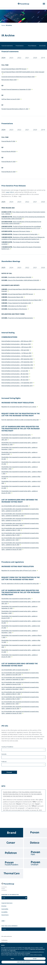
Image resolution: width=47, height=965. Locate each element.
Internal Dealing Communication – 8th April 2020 (14, 380)
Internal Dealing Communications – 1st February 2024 (16, 353)
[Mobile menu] (44, 4)
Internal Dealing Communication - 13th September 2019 (17, 385)
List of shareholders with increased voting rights (14, 506)
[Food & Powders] (11, 863)
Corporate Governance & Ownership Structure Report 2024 (18, 76)
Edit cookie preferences (6, 936)
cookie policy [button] (13, 950)
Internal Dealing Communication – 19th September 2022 (17, 368)
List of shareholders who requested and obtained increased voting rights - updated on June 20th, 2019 (20, 510)
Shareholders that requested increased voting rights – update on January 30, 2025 (19, 492)
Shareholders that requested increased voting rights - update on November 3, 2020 (19, 448)
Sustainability (4, 909)
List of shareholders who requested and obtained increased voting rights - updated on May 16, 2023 (20, 534)
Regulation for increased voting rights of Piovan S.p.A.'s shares (18, 406)
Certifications (4, 940)
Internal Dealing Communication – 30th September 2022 (17, 359)
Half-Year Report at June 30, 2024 (10, 99)
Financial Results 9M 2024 (8, 151)
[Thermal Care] (11, 873)
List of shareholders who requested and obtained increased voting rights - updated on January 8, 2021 (20, 519)
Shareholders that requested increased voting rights (16, 435)
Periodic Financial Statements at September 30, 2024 (16, 89)
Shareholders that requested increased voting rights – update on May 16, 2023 (20, 477)
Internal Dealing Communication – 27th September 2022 (17, 362)
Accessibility (4, 912)
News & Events (4, 915)
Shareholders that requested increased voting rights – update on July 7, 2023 (21, 482)
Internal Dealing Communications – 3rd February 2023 (16, 356)
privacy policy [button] (27, 947)
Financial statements (7, 45)
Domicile (3, 754)
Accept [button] (34, 958)
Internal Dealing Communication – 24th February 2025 (16, 341)
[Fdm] (35, 853)
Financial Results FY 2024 (8, 141)
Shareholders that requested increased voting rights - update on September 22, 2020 (19, 443)
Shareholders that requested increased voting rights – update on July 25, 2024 (20, 487)
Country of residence (7, 747)
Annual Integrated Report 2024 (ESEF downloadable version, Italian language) (22, 72)
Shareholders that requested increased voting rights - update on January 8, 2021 (19, 453)
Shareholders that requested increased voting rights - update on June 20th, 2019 (20, 438)
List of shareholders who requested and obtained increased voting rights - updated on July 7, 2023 (20, 539)
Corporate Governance (6, 903)
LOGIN (3, 921)
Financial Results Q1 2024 (8, 171)
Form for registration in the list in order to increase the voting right (20, 419)
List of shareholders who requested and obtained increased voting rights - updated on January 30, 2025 (20, 548)
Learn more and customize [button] (23, 962)
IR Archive (3, 906)
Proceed (9, 772)
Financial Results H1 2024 (8, 161)
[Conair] (11, 843)
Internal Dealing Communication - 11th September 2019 (17, 382)
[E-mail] (13, 897)
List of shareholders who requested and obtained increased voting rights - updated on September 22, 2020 (20, 514)
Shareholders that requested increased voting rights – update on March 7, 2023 (21, 472)
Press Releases (32, 45)
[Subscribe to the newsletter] (26, 897)
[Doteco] (35, 843)
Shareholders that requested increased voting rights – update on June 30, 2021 (20, 458)
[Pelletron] (11, 853)
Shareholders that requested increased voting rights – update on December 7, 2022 (19, 468)
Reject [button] (12, 958)
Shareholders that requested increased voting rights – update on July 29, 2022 (20, 463)
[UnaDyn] (35, 863)
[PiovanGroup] (23, 4)
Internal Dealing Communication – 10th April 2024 (15, 350)
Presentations (20, 45)
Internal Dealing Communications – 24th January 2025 (16, 347)
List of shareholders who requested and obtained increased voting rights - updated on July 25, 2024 (20, 543)
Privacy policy (4, 942)
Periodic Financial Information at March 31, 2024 (14, 109)
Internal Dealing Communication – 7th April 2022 (14, 377)
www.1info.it (10, 192)
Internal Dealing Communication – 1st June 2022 (14, 371)
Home (3, 25)
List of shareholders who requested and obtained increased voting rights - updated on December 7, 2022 (20, 524)
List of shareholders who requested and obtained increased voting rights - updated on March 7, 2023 (20, 529)
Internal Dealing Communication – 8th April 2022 (14, 374)
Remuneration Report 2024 (9, 79)
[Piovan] (35, 832)
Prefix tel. (4, 761)
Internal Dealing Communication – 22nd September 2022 (17, 365)
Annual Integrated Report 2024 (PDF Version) (13, 69)
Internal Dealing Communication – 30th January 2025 (16, 344)
